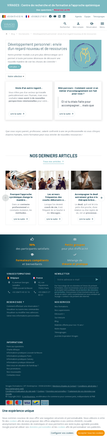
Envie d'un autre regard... (29, 87)
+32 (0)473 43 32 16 (12, 16)
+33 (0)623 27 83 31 (36, 16)
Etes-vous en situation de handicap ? (22, 365)
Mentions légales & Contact (64, 386)
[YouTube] (55, 16)
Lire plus (14, 66)
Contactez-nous (13, 375)
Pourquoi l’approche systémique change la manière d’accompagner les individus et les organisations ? (20, 197)
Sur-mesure (60, 317)
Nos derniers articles (53, 155)
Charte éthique (13, 349)
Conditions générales (87, 386)
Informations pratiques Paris (19, 356)
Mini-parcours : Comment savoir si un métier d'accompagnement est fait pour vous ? (78, 90)
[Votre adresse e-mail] (77, 279)
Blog (13, 34)
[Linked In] (64, 16)
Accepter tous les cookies (90, 432)
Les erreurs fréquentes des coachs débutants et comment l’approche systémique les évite (53, 197)
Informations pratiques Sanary (20, 359)
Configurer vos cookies (62, 432)
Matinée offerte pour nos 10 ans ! (69, 325)
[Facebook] (50, 16)
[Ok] (96, 279)
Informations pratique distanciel (20, 362)
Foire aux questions (15, 346)
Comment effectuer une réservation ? (23, 306)
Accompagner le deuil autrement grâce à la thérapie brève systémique (86, 197)
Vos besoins (24, 34)
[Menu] (102, 25)
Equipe (87, 16)
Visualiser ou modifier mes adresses (22, 312)
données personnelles (40, 426)
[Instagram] (59, 16)
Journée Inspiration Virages (66, 336)
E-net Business (28, 396)
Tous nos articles (52, 161)
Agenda (78, 16)
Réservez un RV (61, 9)
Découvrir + (59, 314)
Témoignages (99, 16)
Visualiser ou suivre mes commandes (23, 309)
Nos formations (61, 306)
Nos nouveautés (14, 372)
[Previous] (5, 197)
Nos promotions (13, 368)
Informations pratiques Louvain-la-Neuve (24, 352)
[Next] (101, 197)
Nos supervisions (62, 310)
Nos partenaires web (15, 388)
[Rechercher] (65, 25)
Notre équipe (60, 328)
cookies (19, 421)
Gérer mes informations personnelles (23, 315)
